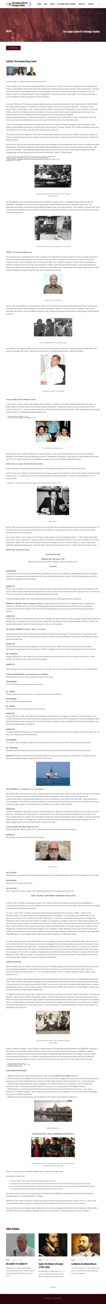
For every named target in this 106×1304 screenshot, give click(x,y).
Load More (53, 1287)
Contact (91, 4)
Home (39, 4)
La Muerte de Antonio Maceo (83, 1264)
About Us (82, 4)
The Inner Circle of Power (67, 4)
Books (52, 4)
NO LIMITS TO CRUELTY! (16, 1264)
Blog (45, 4)
